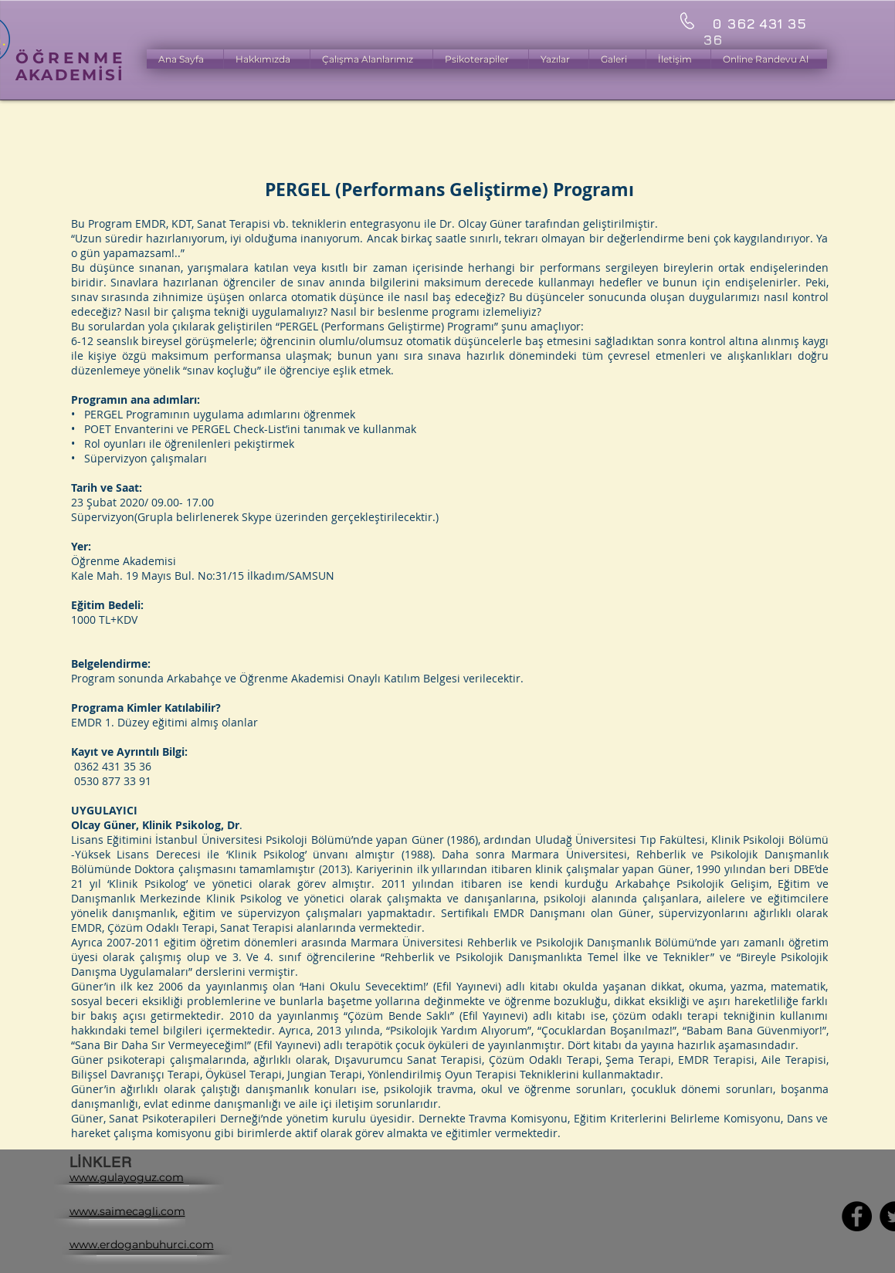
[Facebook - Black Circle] (857, 1216)
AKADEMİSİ (70, 75)
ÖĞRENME (70, 58)
